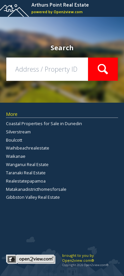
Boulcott (14, 140)
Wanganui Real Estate (27, 164)
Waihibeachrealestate (27, 148)
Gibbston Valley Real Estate (33, 197)
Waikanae (15, 156)
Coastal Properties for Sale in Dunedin (44, 123)
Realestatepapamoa (26, 181)
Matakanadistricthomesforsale (36, 189)
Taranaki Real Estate (26, 173)
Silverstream (18, 132)
